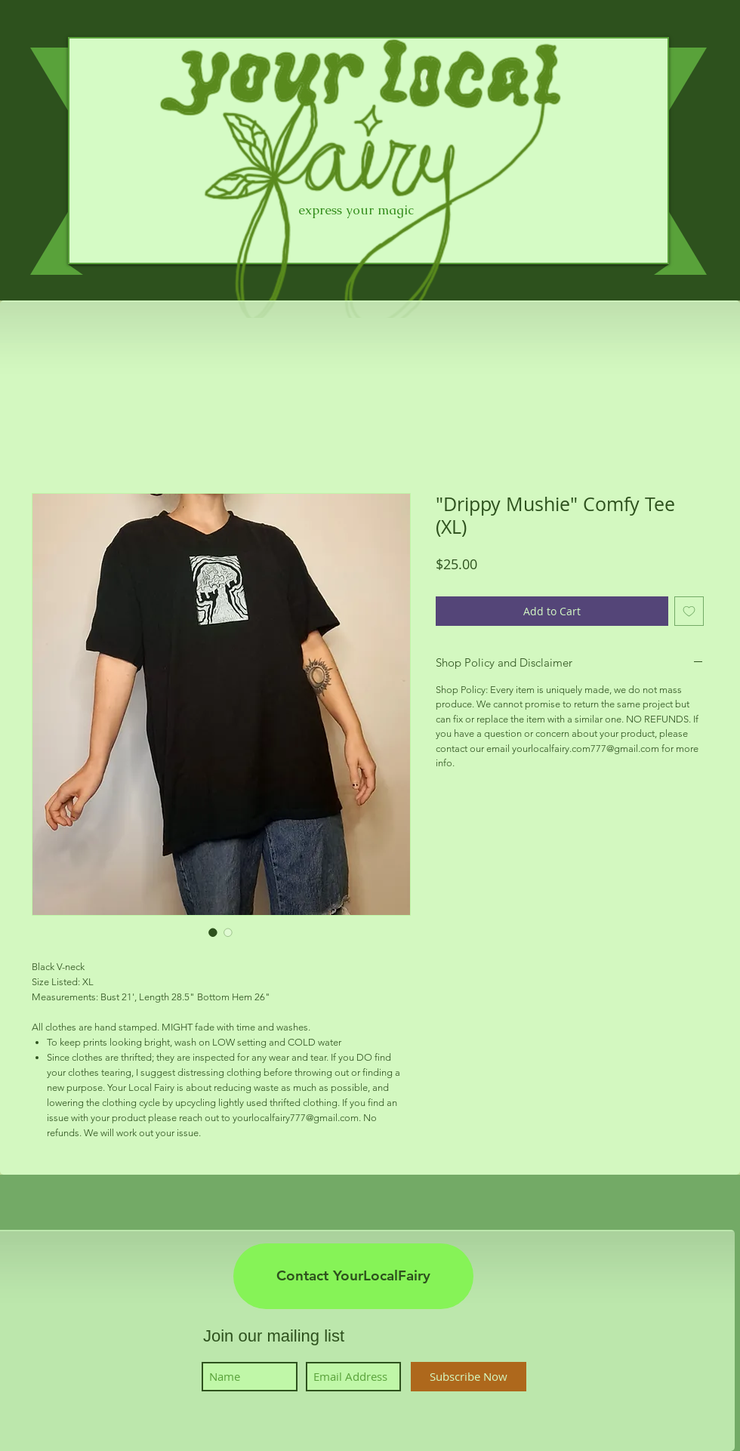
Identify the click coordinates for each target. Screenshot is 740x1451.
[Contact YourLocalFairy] (353, 1276)
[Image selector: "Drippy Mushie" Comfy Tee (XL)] (212, 932)
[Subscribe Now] (468, 1376)
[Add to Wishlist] (689, 611)
